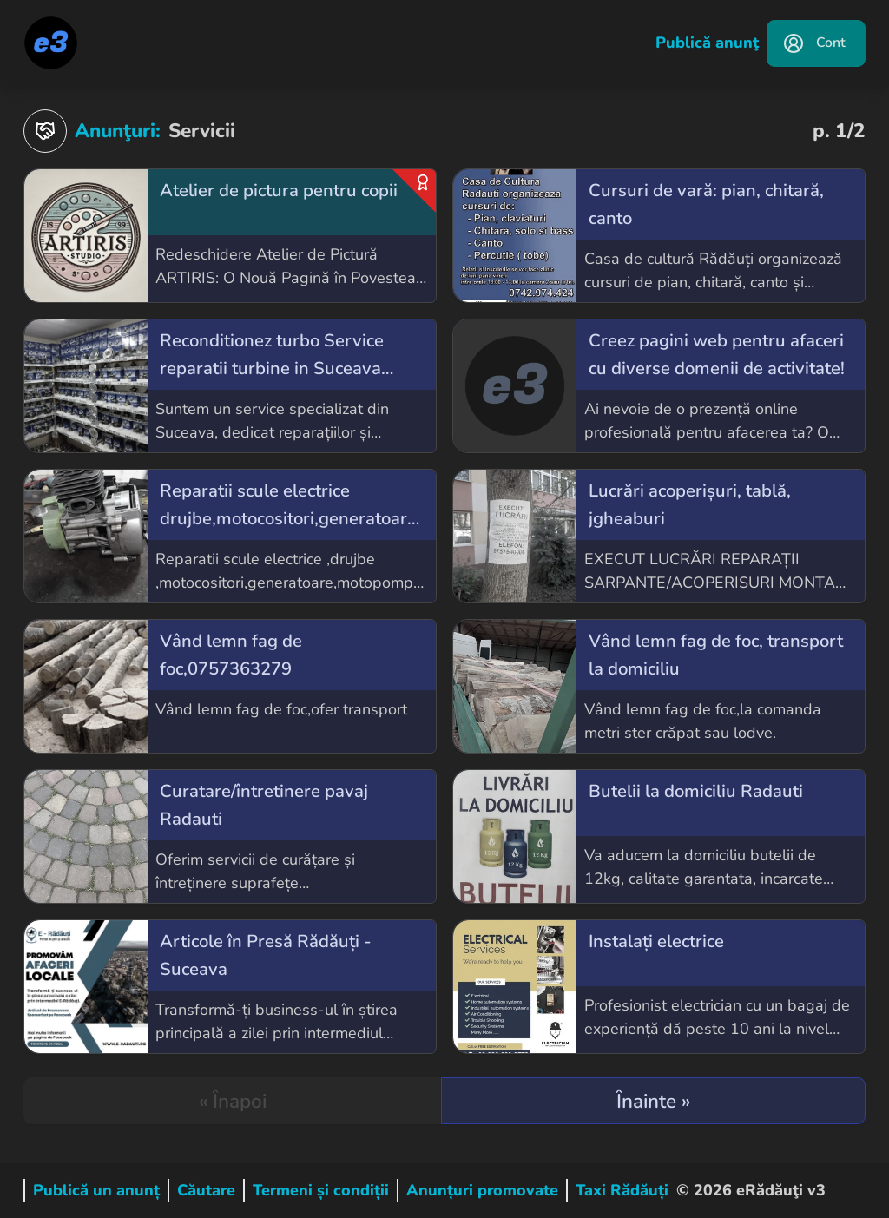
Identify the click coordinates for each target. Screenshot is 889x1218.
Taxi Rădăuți (622, 1190)
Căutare (206, 1190)
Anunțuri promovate (482, 1190)
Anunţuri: (92, 131)
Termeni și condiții (321, 1190)
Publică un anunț (96, 1190)
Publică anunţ (707, 42)
